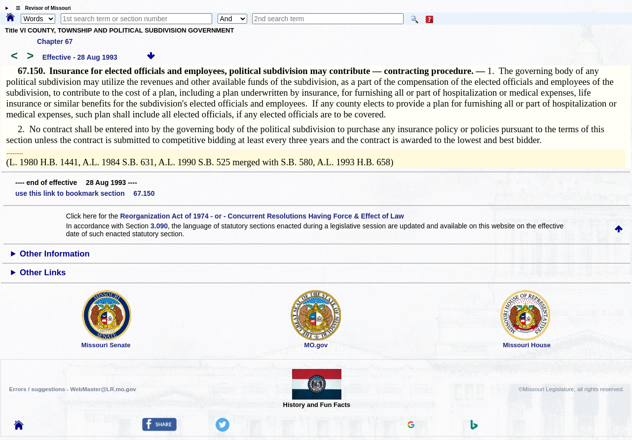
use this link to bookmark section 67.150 (84, 193)
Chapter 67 (55, 41)
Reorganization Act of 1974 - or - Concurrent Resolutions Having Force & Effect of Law (262, 216)
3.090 (159, 226)
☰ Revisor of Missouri (41, 8)
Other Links (43, 272)
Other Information (55, 253)
